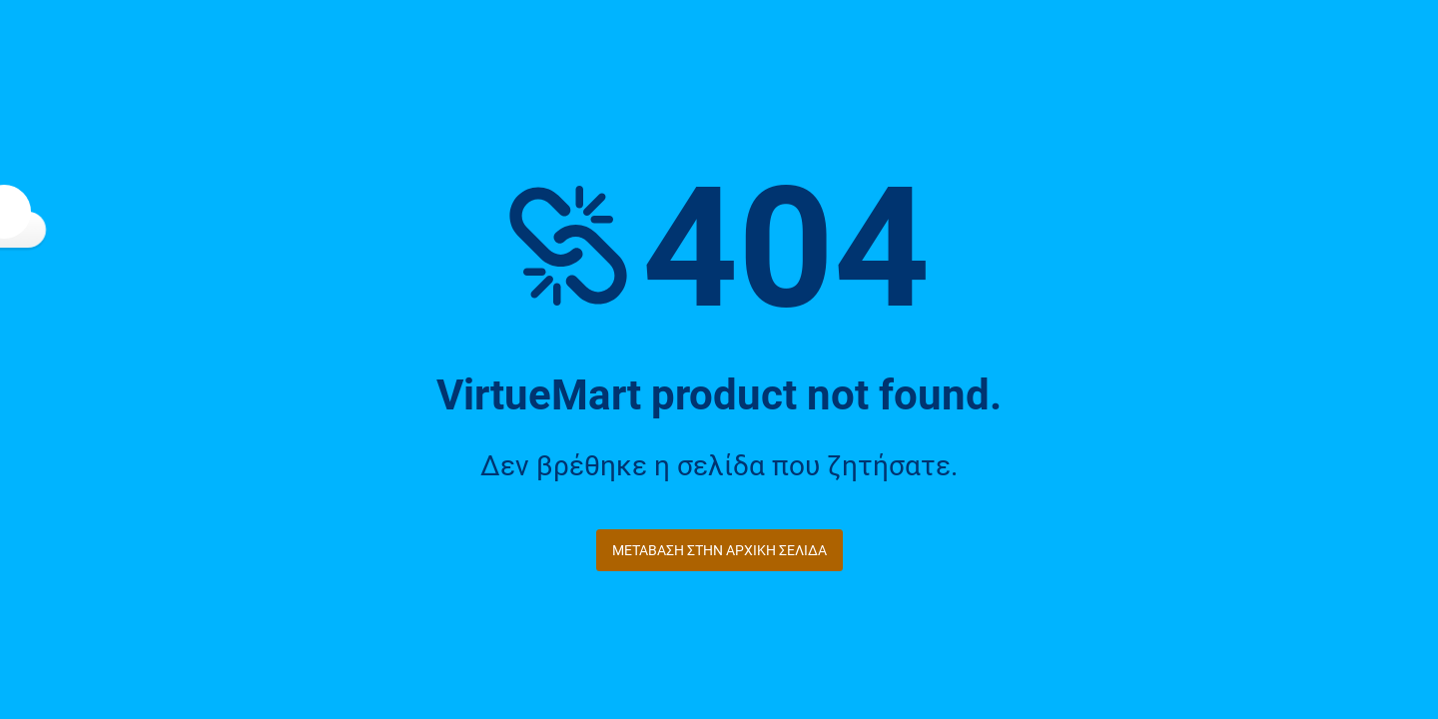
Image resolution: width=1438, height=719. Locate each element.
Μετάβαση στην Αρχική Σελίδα (719, 550)
